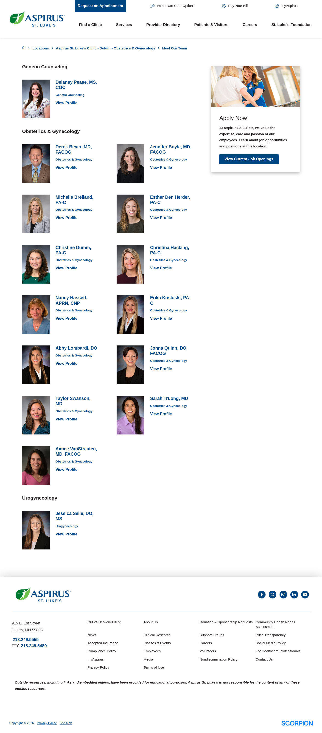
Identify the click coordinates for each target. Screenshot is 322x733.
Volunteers (208, 651)
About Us (150, 622)
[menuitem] (93, 24)
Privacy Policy (98, 667)
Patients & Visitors (211, 25)
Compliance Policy (101, 651)
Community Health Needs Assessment (275, 624)
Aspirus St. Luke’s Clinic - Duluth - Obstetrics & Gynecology (105, 48)
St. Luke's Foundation (291, 25)
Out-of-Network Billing (104, 622)
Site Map (66, 723)
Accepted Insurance (102, 643)
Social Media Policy (271, 643)
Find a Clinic (90, 25)
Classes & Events (157, 643)
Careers (250, 25)
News (91, 635)
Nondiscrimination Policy (219, 659)
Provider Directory (163, 25)
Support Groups (212, 635)
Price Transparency (271, 635)
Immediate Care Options (172, 6)
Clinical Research (157, 635)
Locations (41, 48)
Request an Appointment (100, 6)
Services (124, 25)
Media (148, 659)
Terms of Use (153, 667)
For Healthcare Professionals (278, 651)
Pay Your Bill (235, 6)
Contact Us (264, 659)
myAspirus (286, 6)
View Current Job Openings (248, 159)
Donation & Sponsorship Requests (226, 622)
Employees (152, 651)
